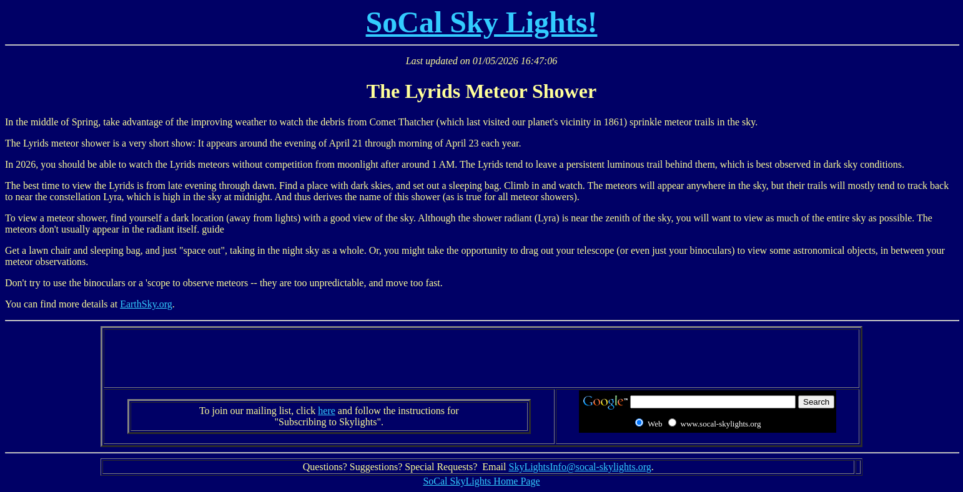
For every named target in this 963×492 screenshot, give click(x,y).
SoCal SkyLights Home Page (481, 481)
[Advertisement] (481, 358)
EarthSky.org (146, 304)
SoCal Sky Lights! (482, 22)
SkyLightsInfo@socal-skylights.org (579, 466)
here (326, 410)
